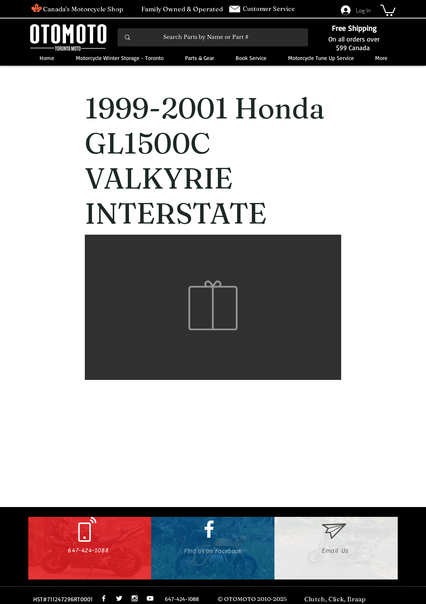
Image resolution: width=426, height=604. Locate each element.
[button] (387, 9)
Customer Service (269, 8)
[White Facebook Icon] (209, 529)
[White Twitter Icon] (119, 598)
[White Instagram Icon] (134, 598)
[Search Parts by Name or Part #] (213, 37)
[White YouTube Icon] (150, 598)
